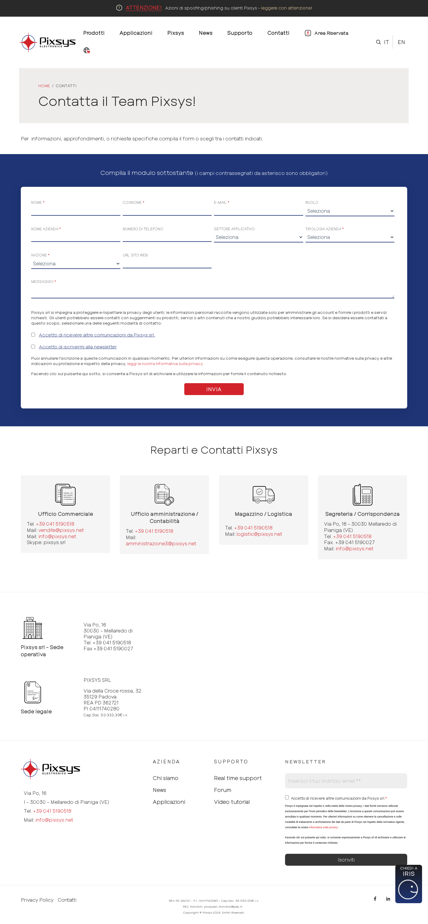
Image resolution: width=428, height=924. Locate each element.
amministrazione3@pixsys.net (161, 543)
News (159, 790)
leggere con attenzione (286, 7)
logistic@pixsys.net (259, 534)
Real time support (238, 778)
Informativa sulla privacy (323, 827)
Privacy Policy (37, 900)
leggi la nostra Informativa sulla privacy (165, 363)
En (401, 42)
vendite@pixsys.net (61, 530)
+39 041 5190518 (55, 524)
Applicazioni (169, 801)
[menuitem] (86, 51)
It (386, 42)
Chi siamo (165, 778)
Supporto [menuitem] (239, 32)
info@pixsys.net (57, 536)
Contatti (67, 900)
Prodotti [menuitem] (94, 32)
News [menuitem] (206, 32)
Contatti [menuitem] (278, 32)
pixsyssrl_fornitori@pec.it (223, 906)
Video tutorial (232, 801)
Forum (222, 790)
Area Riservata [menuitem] (331, 33)
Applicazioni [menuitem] (135, 32)
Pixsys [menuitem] (175, 32)
